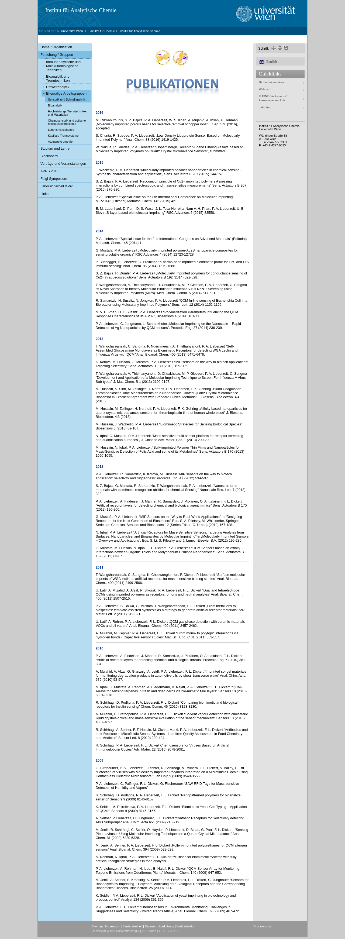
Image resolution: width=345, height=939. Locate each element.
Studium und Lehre (55, 148)
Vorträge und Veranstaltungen (63, 163)
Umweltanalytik (57, 87)
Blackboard (49, 156)
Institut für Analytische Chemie (80, 10)
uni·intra (264, 107)
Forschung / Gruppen (56, 55)
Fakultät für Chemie (101, 31)
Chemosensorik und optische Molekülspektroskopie (67, 122)
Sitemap (97, 926)
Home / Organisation (56, 47)
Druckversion (262, 926)
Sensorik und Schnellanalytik (66, 99)
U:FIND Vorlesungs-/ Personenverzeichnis (273, 98)
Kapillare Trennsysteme (63, 135)
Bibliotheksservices (271, 82)
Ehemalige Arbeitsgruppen (66, 93)
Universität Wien (72, 31)
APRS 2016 (49, 171)
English (271, 61)
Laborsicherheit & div (56, 186)
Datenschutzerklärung (159, 926)
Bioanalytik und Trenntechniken (58, 78)
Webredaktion (186, 926)
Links (44, 194)
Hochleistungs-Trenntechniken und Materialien (68, 113)
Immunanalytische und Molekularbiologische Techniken (63, 66)
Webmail (264, 89)
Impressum (112, 926)
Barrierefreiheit (132, 926)
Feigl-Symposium (53, 179)
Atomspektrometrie (60, 141)
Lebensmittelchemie (61, 129)
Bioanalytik (55, 105)
